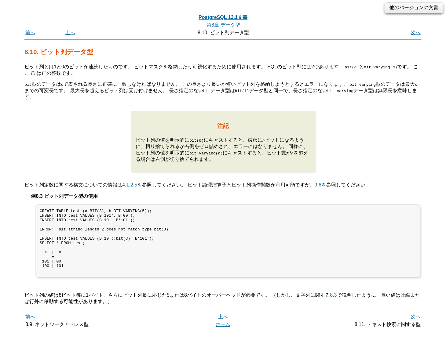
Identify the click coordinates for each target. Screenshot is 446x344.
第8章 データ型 (223, 24)
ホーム (223, 337)
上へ (70, 32)
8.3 (333, 307)
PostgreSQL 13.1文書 (223, 17)
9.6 (318, 184)
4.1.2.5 (129, 184)
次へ (416, 32)
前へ (30, 32)
